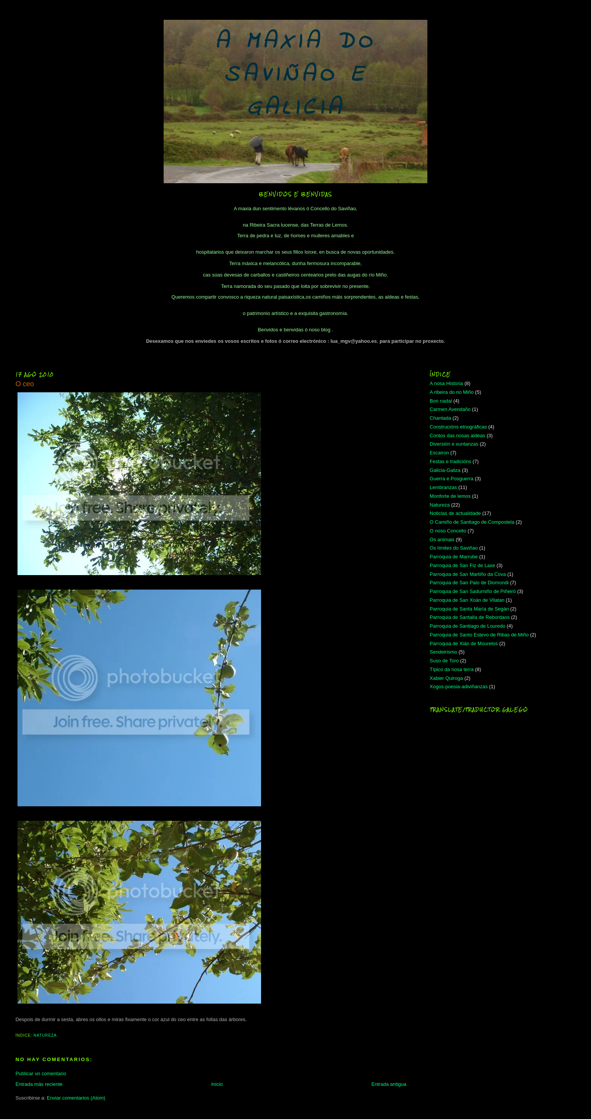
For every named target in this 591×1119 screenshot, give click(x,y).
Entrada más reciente (39, 1084)
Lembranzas (443, 487)
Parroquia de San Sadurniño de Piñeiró (473, 591)
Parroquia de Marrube (454, 557)
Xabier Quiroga (446, 678)
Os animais (442, 539)
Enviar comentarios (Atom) (76, 1098)
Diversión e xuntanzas (454, 444)
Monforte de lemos (450, 496)
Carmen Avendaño (450, 409)
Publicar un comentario (41, 1073)
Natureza (45, 1035)
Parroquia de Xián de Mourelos (464, 643)
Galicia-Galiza (445, 470)
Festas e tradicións (450, 461)
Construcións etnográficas (458, 427)
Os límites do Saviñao (454, 548)
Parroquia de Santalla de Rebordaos (470, 617)
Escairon (439, 453)
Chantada (440, 418)
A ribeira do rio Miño (452, 392)
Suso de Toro (444, 660)
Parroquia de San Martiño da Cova (468, 574)
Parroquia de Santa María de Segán (469, 609)
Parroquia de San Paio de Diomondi (469, 582)
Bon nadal (441, 401)
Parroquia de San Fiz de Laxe (462, 565)
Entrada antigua (388, 1084)
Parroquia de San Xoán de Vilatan (467, 600)
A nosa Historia (446, 383)
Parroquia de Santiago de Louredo (467, 626)
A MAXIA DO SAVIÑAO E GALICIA (295, 75)
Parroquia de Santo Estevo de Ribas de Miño (479, 635)
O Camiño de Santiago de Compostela (472, 522)
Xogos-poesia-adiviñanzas (458, 686)
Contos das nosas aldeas (457, 435)
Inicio (217, 1084)
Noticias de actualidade (455, 513)
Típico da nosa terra (452, 669)
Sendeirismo (443, 652)
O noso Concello (448, 531)
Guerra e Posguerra (451, 478)
